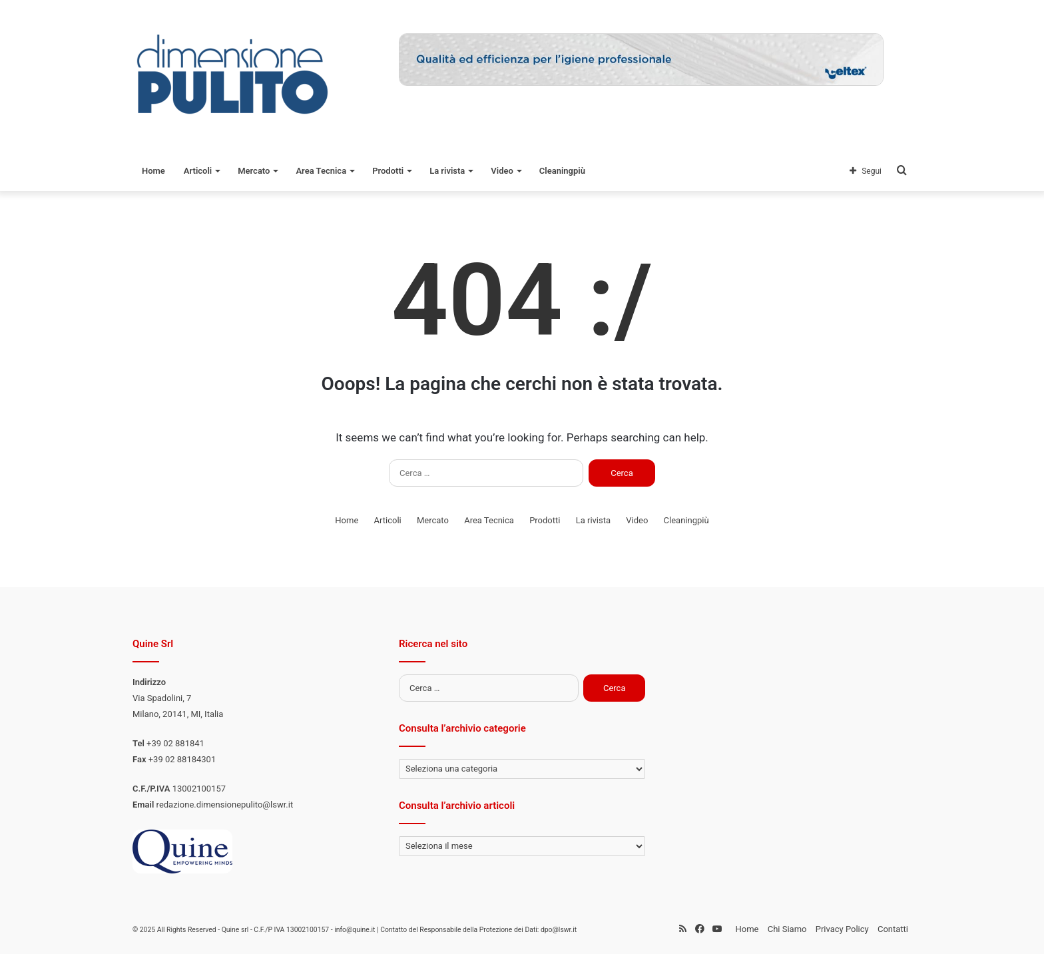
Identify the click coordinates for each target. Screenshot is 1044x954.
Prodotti (387, 171)
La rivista (447, 171)
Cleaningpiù (562, 171)
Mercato (254, 171)
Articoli (198, 171)
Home (153, 171)
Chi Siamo (787, 929)
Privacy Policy (842, 929)
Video (502, 171)
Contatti (893, 929)
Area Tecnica (321, 171)
